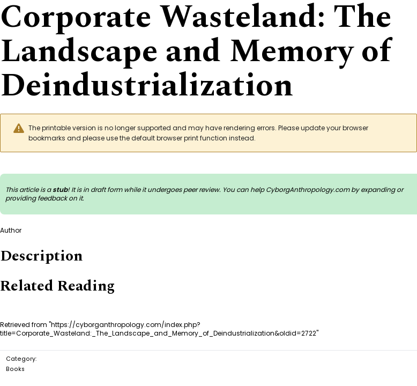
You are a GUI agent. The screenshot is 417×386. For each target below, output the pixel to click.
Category (20, 359)
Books (15, 369)
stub (60, 189)
